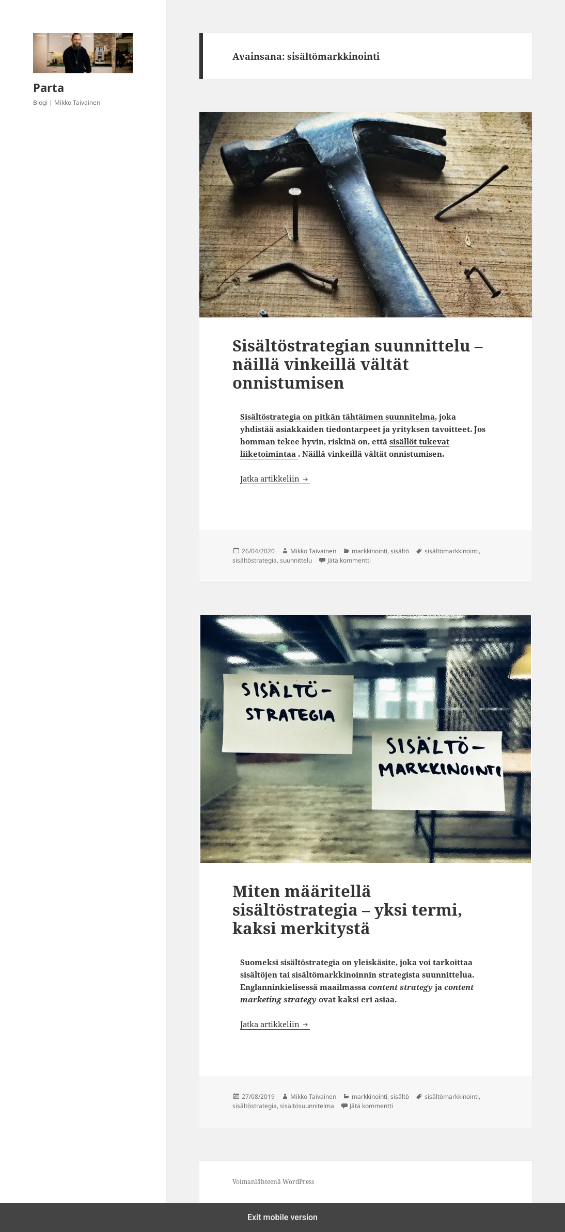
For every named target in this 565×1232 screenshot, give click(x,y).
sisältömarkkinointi (452, 551)
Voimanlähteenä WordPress (273, 1181)
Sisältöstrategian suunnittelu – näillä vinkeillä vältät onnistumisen (357, 363)
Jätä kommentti (349, 560)
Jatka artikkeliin (275, 478)
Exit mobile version (282, 1217)
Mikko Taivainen (313, 551)
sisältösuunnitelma (307, 1105)
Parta (48, 87)
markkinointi (369, 551)
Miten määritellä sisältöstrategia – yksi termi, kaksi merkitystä (347, 909)
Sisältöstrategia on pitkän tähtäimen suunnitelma (337, 416)
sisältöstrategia (254, 560)
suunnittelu (296, 560)
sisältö (399, 551)
